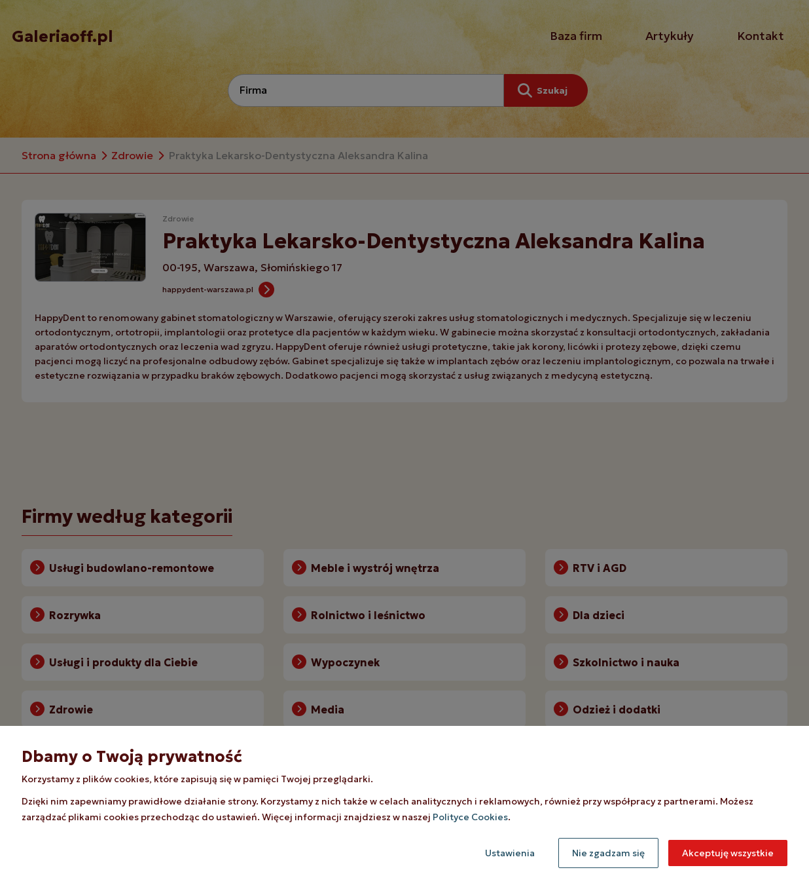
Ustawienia (510, 853)
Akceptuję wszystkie (728, 853)
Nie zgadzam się (608, 853)
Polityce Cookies (470, 817)
